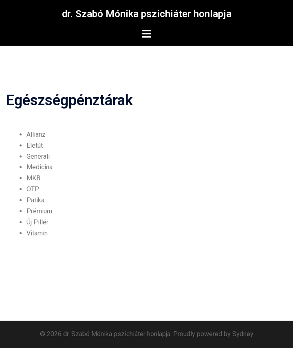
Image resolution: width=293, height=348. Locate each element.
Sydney (242, 334)
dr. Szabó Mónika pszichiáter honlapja (146, 14)
